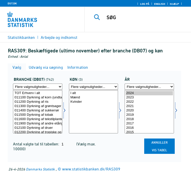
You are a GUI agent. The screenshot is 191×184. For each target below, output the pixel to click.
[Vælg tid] (149, 111)
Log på (144, 4)
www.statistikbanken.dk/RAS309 (91, 169)
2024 (149, 93)
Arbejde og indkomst (59, 37)
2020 (149, 110)
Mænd (93, 97)
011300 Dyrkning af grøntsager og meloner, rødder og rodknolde (37, 106)
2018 (149, 119)
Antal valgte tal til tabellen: (36, 144)
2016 (149, 128)
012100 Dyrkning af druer (37, 128)
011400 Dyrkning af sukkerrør (37, 110)
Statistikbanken (21, 37)
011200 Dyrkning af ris (37, 102)
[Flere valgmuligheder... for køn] (93, 87)
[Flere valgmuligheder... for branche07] (37, 87)
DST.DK (12, 3)
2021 (149, 106)
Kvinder (93, 102)
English (159, 4)
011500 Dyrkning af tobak (37, 115)
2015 (149, 132)
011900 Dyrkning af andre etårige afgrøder (37, 123)
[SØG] (146, 17)
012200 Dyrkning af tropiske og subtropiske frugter (37, 132)
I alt (93, 93)
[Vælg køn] (93, 111)
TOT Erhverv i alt (37, 93)
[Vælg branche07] (37, 111)
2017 (149, 123)
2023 (149, 97)
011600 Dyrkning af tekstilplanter (37, 119)
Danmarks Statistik (40, 169)
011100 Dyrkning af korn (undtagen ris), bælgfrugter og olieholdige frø (37, 97)
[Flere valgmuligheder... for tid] (149, 87)
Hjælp (174, 4)
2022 (149, 102)
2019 (149, 115)
